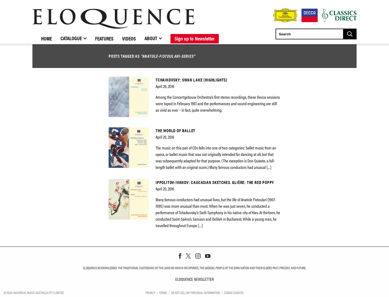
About (151, 38)
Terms (163, 292)
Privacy (150, 292)
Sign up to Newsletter (195, 38)
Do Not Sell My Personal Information (195, 292)
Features (104, 38)
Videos (129, 38)
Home (46, 38)
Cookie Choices (234, 292)
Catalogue (71, 38)
